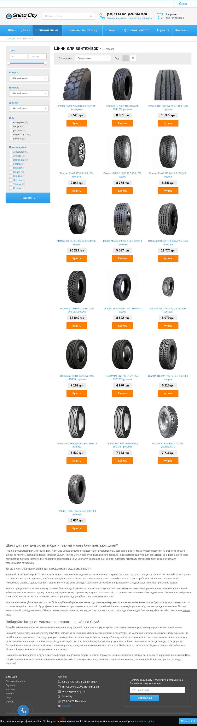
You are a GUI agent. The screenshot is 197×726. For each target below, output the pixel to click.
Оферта (10, 701)
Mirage (16, 172)
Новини (10, 693)
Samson (17, 180)
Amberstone (19, 151)
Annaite (17, 156)
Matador (17, 168)
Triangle (17, 184)
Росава (17, 188)
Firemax (17, 164)
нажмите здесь (145, 721)
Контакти (10, 689)
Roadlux (17, 176)
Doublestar (19, 160)
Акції (8, 697)
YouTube (66, 706)
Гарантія (10, 685)
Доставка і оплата (15, 681)
